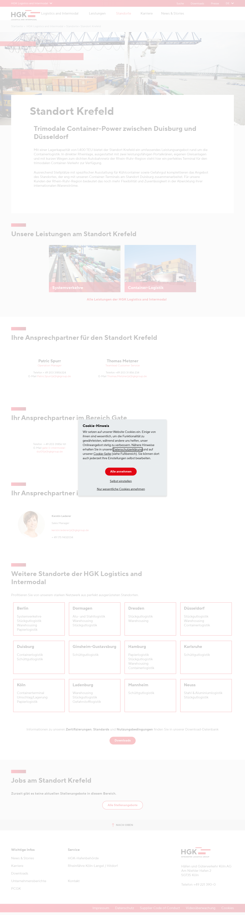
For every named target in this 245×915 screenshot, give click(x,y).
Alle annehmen (121, 472)
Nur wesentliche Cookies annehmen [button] (121, 489)
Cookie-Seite (102, 454)
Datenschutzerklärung (127, 449)
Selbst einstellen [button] (121, 481)
